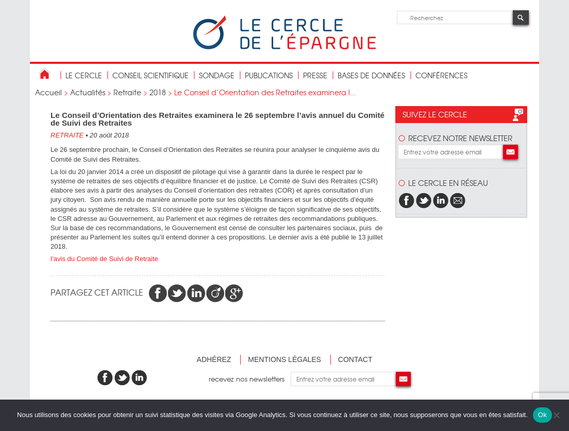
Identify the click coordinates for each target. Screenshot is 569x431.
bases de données (371, 75)
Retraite (127, 92)
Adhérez (214, 359)
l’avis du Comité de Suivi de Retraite (104, 259)
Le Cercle (83, 75)
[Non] (556, 415)
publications (269, 75)
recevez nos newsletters (250, 379)
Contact (355, 359)
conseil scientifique (150, 75)
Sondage (217, 75)
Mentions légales (284, 359)
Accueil (48, 92)
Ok (542, 415)
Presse (315, 75)
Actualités (87, 92)
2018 (157, 92)
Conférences (441, 75)
